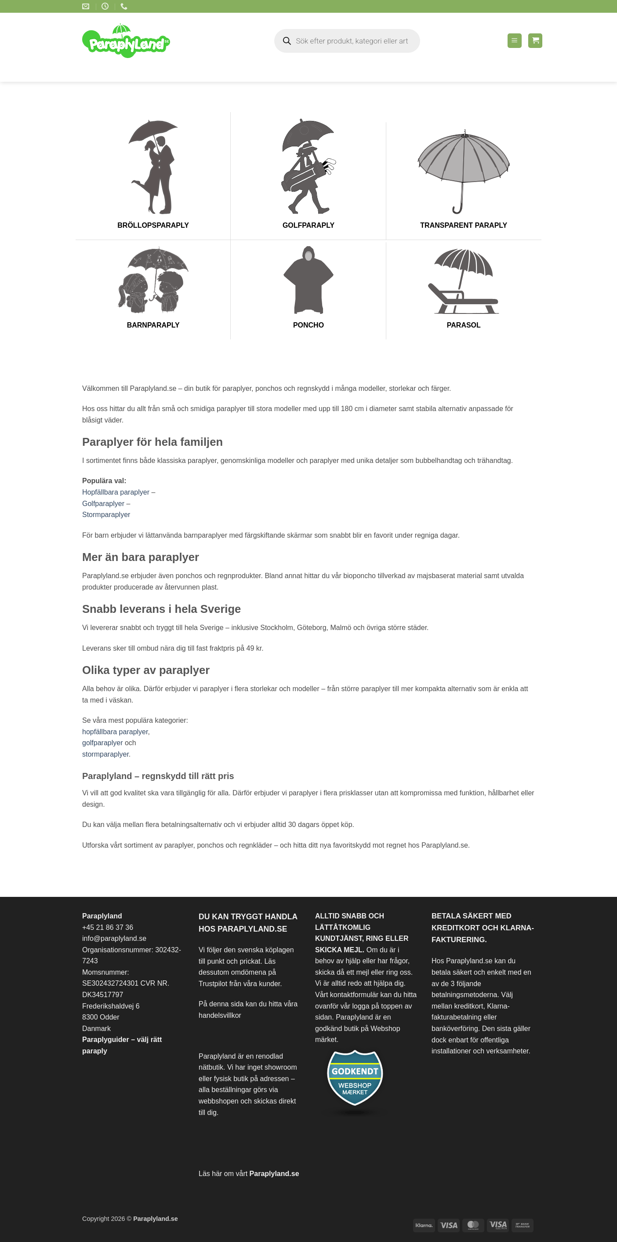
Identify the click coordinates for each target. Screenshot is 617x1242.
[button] (515, 40)
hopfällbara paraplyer (115, 732)
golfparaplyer (102, 743)
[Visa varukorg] (535, 40)
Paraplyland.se (274, 1173)
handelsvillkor (220, 1015)
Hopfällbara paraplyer (115, 492)
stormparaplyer (105, 754)
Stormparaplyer (106, 514)
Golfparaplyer (103, 503)
